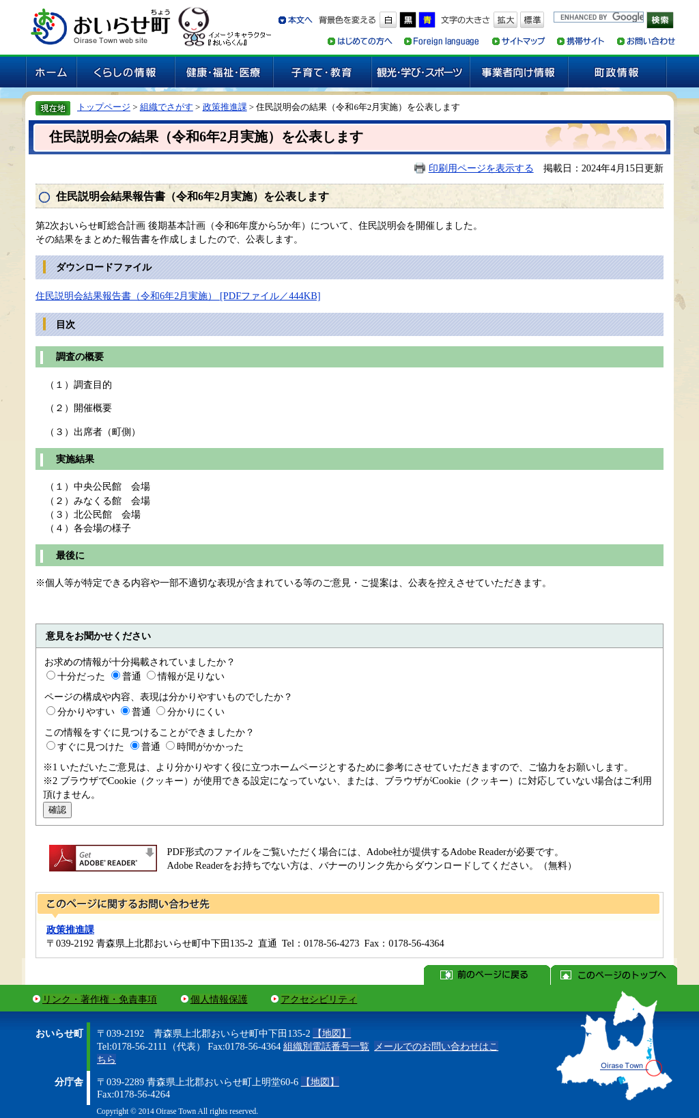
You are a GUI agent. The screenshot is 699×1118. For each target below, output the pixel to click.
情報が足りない (191, 676)
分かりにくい (196, 711)
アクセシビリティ (319, 999)
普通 (131, 676)
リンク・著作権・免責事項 (99, 999)
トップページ (103, 107)
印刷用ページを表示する (481, 168)
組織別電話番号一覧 (326, 1046)
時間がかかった (210, 746)
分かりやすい (86, 711)
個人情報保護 (219, 999)
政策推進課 (225, 107)
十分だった (81, 676)
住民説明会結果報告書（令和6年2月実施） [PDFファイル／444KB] (178, 295)
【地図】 (332, 1033)
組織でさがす (166, 107)
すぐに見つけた (90, 746)
